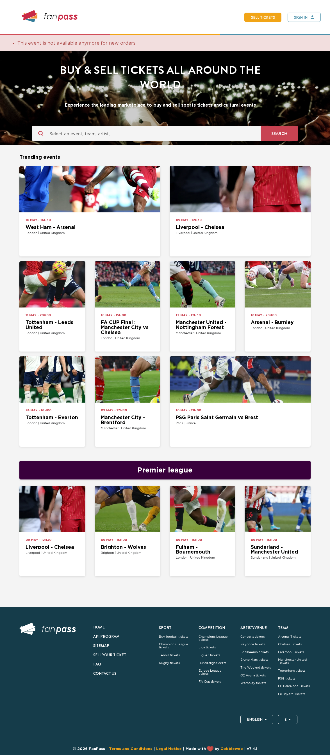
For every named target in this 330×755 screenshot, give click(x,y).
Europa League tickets (210, 672)
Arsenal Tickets (289, 637)
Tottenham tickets (291, 671)
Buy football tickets (173, 637)
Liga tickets (207, 647)
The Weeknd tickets (255, 667)
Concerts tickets (252, 637)
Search (279, 133)
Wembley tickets (253, 683)
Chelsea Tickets (290, 644)
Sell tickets (263, 17)
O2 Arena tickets (253, 675)
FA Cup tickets (210, 681)
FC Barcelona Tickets (294, 686)
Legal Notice (169, 748)
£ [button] (288, 719)
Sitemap (101, 645)
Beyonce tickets (252, 644)
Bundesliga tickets (212, 663)
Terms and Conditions (130, 748)
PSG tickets (286, 678)
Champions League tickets (173, 645)
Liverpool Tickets (291, 652)
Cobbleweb (231, 748)
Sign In (301, 17)
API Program (106, 636)
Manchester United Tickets (292, 661)
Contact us (104, 673)
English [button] (257, 719)
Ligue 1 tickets (209, 655)
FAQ (97, 664)
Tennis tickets (169, 655)
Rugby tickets (169, 663)
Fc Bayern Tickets (291, 694)
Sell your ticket (109, 655)
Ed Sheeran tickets (254, 652)
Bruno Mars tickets (254, 660)
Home (99, 627)
